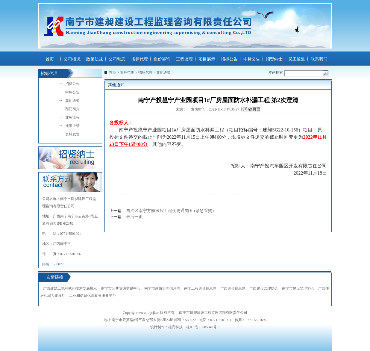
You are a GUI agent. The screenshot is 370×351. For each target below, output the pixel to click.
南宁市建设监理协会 (298, 288)
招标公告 (229, 59)
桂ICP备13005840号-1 (203, 327)
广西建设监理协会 (263, 288)
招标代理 (139, 59)
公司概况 (72, 59)
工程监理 (184, 59)
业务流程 (72, 117)
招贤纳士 (274, 59)
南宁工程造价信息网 (200, 288)
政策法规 (94, 59)
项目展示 (206, 59)
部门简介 (72, 109)
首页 (50, 59)
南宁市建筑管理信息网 (162, 288)
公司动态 (117, 59)
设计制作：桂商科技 (166, 327)
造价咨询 (162, 59)
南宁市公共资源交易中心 (120, 288)
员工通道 (296, 59)
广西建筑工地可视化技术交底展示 (70, 288)
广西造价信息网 (232, 288)
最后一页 (134, 216)
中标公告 (251, 59)
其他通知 (72, 101)
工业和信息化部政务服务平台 (92, 295)
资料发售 (72, 134)
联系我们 (319, 59)
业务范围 (127, 72)
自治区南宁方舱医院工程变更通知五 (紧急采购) (170, 210)
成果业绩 (72, 126)
